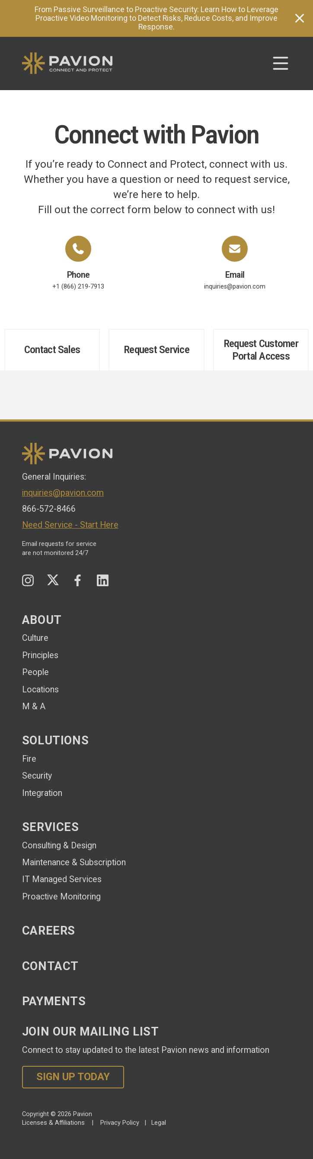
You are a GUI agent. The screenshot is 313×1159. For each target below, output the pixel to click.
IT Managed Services (62, 879)
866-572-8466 (49, 509)
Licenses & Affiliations (53, 1123)
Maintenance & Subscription (74, 862)
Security (37, 776)
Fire (29, 759)
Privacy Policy (119, 1123)
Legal (158, 1123)
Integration (42, 793)
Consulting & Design (59, 846)
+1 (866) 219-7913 (78, 263)
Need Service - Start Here (70, 525)
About (42, 620)
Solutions (55, 740)
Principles (40, 655)
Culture (35, 638)
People (35, 672)
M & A (33, 706)
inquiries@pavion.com (234, 263)
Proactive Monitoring (61, 897)
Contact (50, 966)
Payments (54, 1001)
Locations (40, 690)
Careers (48, 931)
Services (50, 827)
